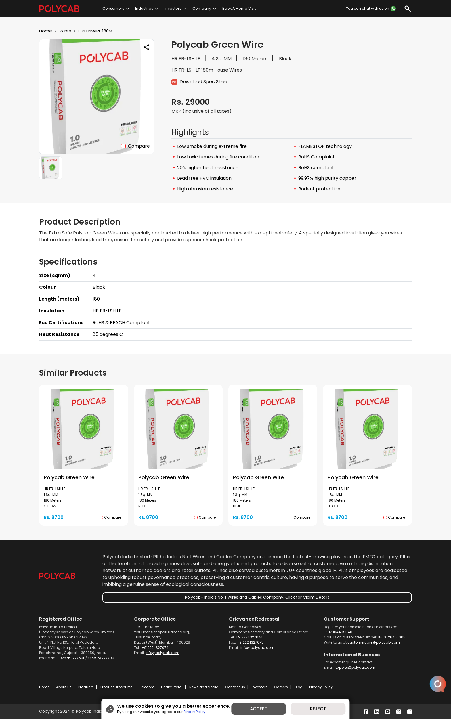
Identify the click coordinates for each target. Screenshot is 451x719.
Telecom (146, 686)
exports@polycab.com (355, 667)
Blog (299, 686)
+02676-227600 (71, 657)
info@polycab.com (162, 652)
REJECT (322, 708)
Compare (139, 146)
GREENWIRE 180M (99, 31)
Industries (144, 8)
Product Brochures (116, 686)
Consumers (113, 8)
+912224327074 (155, 647)
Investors (173, 8)
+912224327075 (250, 642)
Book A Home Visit (239, 8)
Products (86, 686)
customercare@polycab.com (373, 642)
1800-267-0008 (392, 637)
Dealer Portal (172, 686)
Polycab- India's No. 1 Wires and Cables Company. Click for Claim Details (257, 597)
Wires (66, 31)
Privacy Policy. (191, 711)
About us (64, 686)
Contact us (235, 686)
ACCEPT (260, 708)
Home (46, 31)
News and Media (204, 686)
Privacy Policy (321, 686)
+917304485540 (338, 632)
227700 (108, 657)
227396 (93, 657)
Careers (281, 686)
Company (201, 8)
